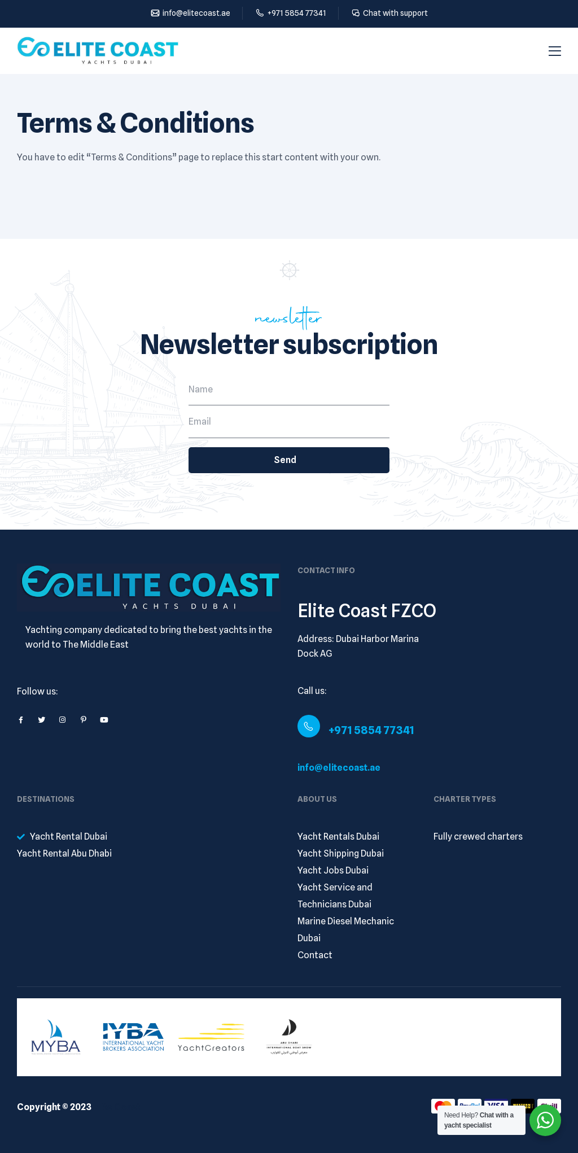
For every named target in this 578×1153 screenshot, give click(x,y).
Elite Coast (116, 1107)
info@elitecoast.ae (338, 767)
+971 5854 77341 (371, 730)
